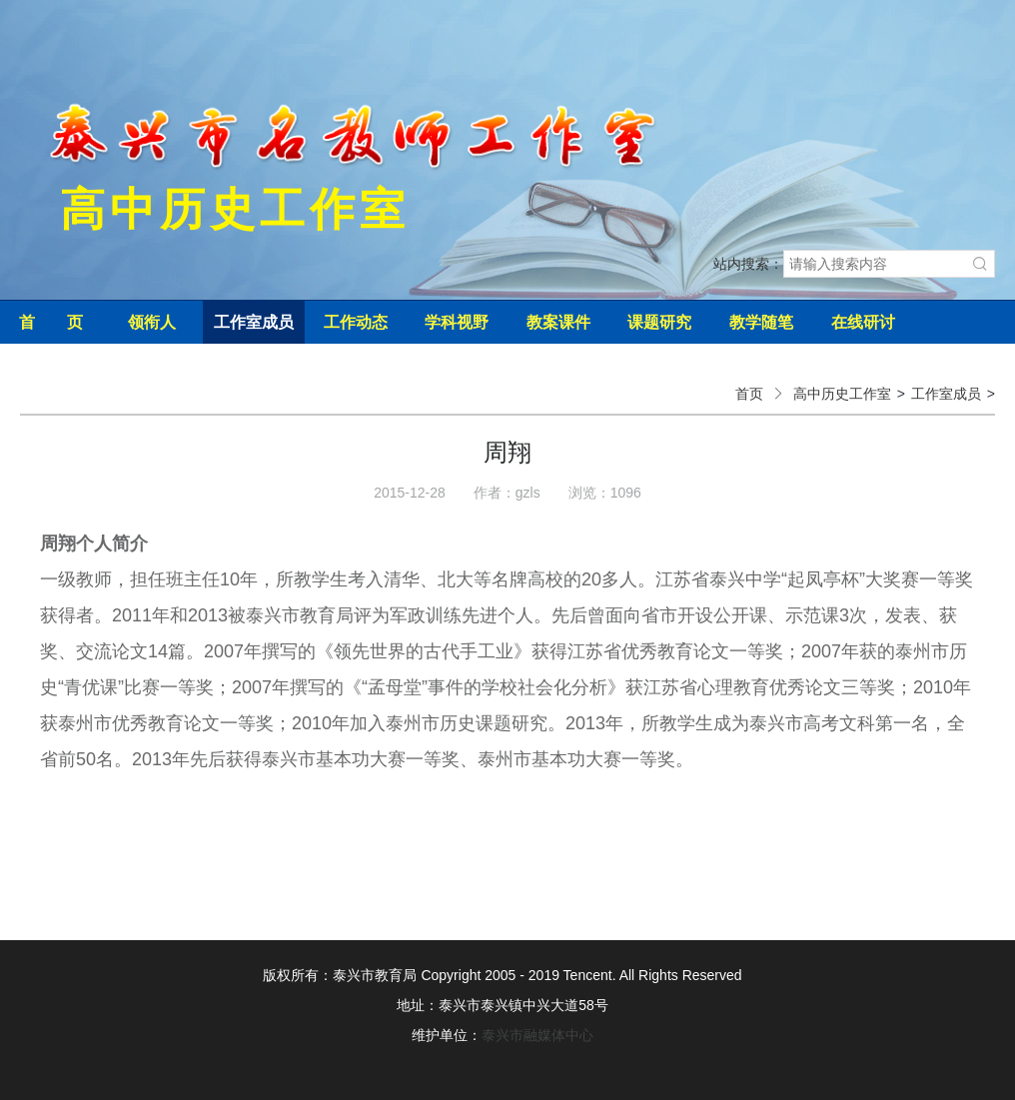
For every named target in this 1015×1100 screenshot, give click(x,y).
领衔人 (152, 322)
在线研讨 (863, 322)
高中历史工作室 (842, 394)
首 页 (51, 322)
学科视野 (457, 322)
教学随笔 (761, 322)
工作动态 (356, 322)
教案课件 (558, 322)
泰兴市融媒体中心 (537, 1035)
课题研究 (659, 322)
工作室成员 (254, 322)
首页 (749, 394)
